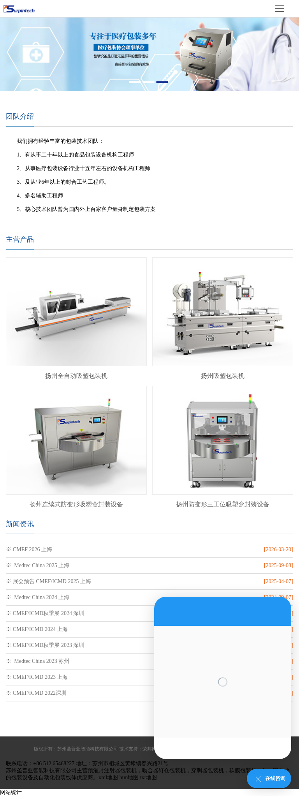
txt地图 (148, 777)
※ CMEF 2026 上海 (29, 549)
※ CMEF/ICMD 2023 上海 (37, 677)
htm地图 (129, 777)
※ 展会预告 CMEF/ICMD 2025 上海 (48, 581)
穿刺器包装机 (207, 770)
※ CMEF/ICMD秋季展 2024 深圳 (45, 613)
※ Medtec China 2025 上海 (37, 565)
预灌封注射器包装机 (112, 770)
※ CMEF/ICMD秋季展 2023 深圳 (45, 645)
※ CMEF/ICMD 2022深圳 (36, 693)
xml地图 (108, 777)
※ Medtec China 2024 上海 (37, 597)
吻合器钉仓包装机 (164, 770)
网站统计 (11, 792)
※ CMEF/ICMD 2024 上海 (37, 629)
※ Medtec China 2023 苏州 (37, 661)
